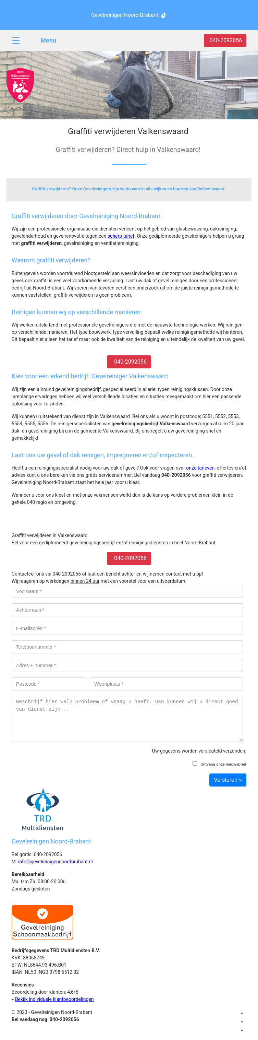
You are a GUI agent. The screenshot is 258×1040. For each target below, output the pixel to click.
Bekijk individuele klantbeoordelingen (54, 999)
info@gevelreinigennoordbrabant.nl (55, 861)
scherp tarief (121, 236)
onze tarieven (200, 468)
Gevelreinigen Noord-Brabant (124, 15)
